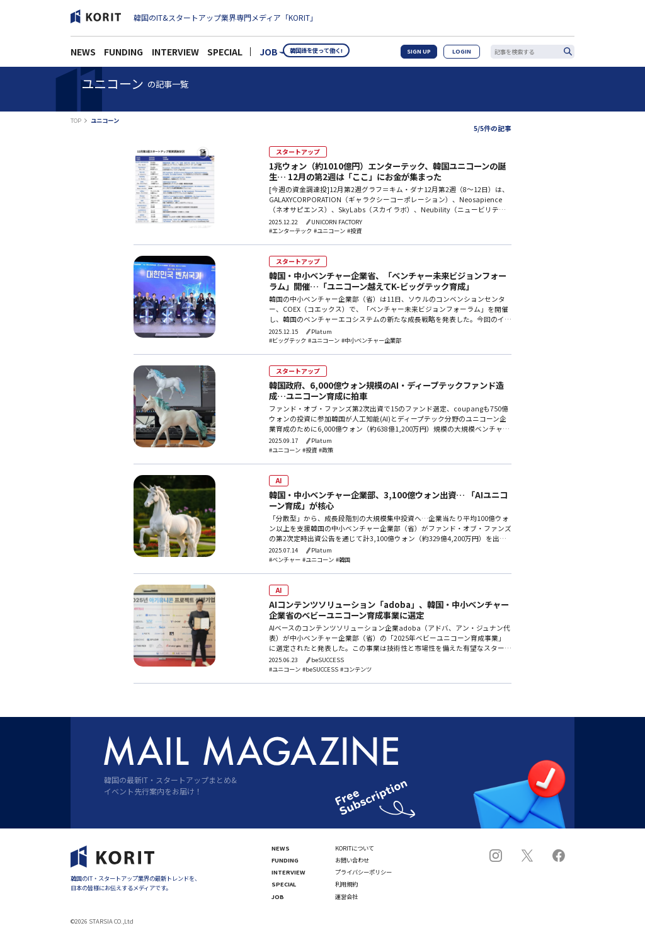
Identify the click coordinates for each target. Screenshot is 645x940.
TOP (76, 120)
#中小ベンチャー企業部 (371, 342)
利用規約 (346, 887)
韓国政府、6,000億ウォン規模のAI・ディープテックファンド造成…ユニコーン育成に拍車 (386, 393)
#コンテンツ (356, 672)
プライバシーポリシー (363, 875)
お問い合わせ (352, 863)
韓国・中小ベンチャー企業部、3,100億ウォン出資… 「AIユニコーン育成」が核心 (388, 503)
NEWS (83, 55)
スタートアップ (293, 151)
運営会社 (346, 900)
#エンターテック (290, 231)
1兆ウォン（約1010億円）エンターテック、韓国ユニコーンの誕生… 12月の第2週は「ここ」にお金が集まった (387, 172)
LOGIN (466, 55)
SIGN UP (430, 55)
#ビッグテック (287, 342)
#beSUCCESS (320, 672)
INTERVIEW (175, 55)
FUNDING (123, 55)
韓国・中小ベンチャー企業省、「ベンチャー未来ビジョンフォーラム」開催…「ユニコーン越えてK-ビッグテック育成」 (387, 283)
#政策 (326, 452)
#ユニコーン (329, 231)
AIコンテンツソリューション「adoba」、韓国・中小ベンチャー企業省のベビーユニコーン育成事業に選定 (389, 613)
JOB (269, 55)
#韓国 (343, 562)
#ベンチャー (284, 562)
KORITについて (354, 851)
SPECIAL (225, 55)
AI (278, 482)
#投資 (354, 231)
